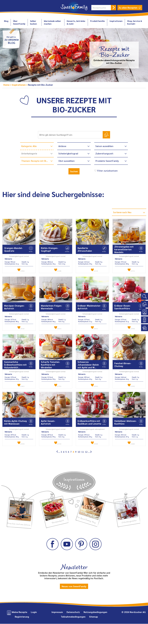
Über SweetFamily (19, 22)
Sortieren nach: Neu (123, 212)
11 (82, 452)
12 (86, 452)
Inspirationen (115, 21)
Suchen (74, 171)
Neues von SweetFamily (74, 586)
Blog (6, 21)
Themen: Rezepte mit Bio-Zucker (37, 160)
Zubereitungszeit (104, 153)
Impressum (57, 612)
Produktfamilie (97, 21)
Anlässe (62, 146)
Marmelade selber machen (52, 22)
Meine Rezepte (19, 612)
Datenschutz (73, 612)
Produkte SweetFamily (107, 160)
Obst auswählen (66, 160)
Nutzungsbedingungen (95, 612)
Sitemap (93, 616)
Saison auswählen (104, 146)
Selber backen (33, 22)
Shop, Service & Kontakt (134, 22)
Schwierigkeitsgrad (68, 153)
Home (6, 84)
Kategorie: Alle (29, 146)
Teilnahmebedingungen (73, 616)
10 (79, 452)
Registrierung (22, 616)
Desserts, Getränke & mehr (76, 22)
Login (34, 612)
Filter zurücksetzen (106, 170)
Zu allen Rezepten (130, 7)
